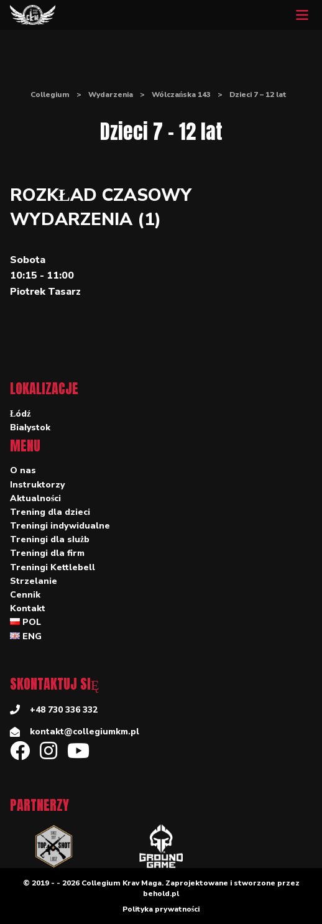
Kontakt (27, 608)
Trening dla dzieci (50, 512)
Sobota (27, 260)
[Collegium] (32, 15)
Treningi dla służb (50, 539)
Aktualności (35, 498)
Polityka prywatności (161, 909)
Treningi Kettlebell (52, 567)
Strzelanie (33, 581)
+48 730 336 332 (64, 710)
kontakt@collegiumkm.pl (84, 731)
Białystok (30, 427)
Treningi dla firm (47, 553)
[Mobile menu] (302, 15)
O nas (23, 470)
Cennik (25, 595)
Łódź (20, 414)
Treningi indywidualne (60, 526)
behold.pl (161, 894)
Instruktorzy (37, 485)
